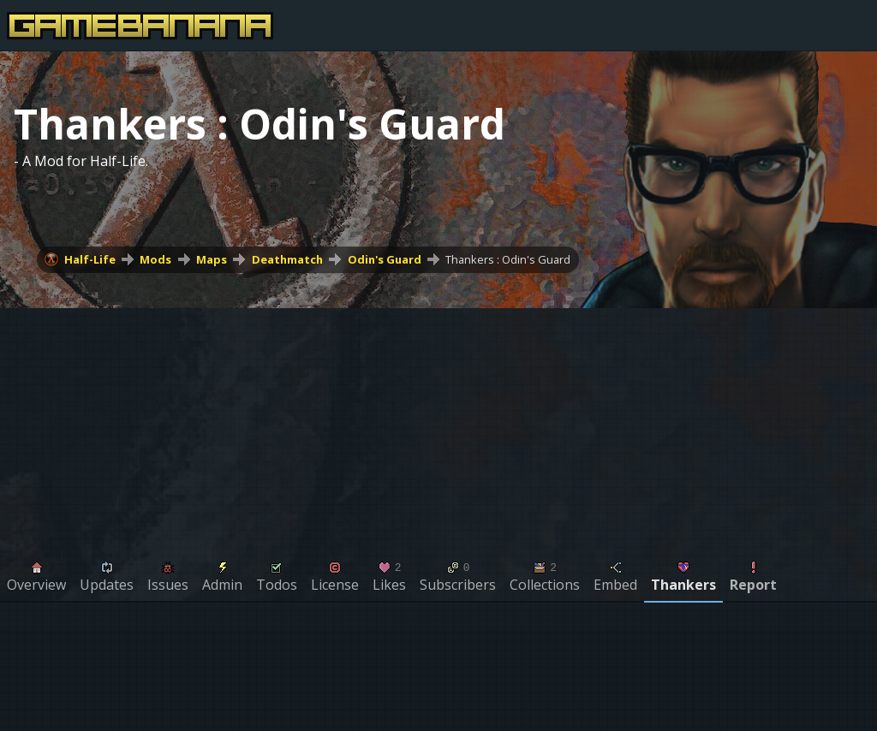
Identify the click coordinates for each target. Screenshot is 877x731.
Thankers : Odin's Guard (507, 259)
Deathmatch (287, 259)
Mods (155, 259)
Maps (211, 259)
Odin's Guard (384, 259)
